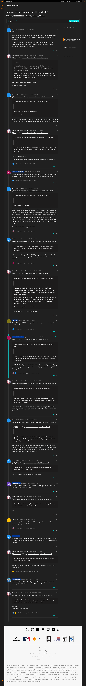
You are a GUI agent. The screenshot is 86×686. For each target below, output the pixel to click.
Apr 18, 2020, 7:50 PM (36, 381)
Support (69, 1)
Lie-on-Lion (15, 519)
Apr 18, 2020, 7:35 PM (27, 29)
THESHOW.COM (9, 1)
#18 (57, 496)
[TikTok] (58, 629)
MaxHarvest (16, 483)
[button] (2, 680)
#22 (57, 579)
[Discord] (53, 629)
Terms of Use (43, 648)
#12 (57, 320)
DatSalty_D (16, 536)
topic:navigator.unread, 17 (71, 47)
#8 (57, 171)
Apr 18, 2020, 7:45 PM (32, 239)
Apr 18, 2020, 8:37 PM (32, 483)
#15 (57, 419)
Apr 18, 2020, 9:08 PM (32, 579)
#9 (57, 188)
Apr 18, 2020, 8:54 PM (31, 536)
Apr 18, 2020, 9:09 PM (36, 592)
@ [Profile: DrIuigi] (14, 58)
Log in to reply (74, 21)
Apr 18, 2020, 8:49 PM (29, 519)
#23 (57, 592)
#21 (57, 551)
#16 (57, 460)
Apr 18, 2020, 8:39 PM (36, 496)
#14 (57, 381)
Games (62, 1)
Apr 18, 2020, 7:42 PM (35, 171)
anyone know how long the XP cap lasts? (35, 58)
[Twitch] (48, 629)
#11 (57, 271)
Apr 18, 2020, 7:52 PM (32, 419)
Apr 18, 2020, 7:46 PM (36, 271)
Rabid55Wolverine (18, 171)
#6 (57, 94)
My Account (77, 1)
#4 (57, 29)
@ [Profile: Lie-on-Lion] (16, 554)
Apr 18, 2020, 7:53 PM (32, 460)
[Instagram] (32, 629)
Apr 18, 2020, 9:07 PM (36, 551)
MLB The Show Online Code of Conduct (43, 657)
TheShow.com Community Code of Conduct (43, 654)
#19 (57, 519)
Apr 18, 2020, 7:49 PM (41, 337)
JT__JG (15, 320)
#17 (57, 483)
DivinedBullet (15, 55)
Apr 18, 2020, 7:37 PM (36, 55)
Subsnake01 (16, 579)
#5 (57, 55)
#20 (57, 536)
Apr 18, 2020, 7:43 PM (32, 188)
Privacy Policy (43, 651)
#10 (57, 239)
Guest (26, 55)
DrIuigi (14, 29)
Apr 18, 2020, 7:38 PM (32, 94)
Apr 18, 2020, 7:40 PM (36, 130)
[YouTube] (43, 629)
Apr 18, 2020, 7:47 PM (29, 320)
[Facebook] (37, 629)
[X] (27, 629)
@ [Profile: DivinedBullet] (17, 97)
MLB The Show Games (43, 660)
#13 (57, 337)
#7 (57, 130)
